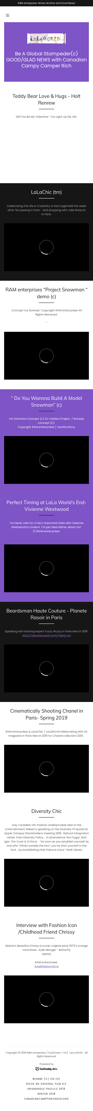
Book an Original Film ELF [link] (46, 1084)
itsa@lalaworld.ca (47, 966)
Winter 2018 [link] (46, 1094)
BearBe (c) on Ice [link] (46, 1079)
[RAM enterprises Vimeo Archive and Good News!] (46, 3)
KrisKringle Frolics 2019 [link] (46, 1089)
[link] (46, 38)
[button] (7, 15)
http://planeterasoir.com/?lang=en (46, 635)
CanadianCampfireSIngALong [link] (46, 1099)
